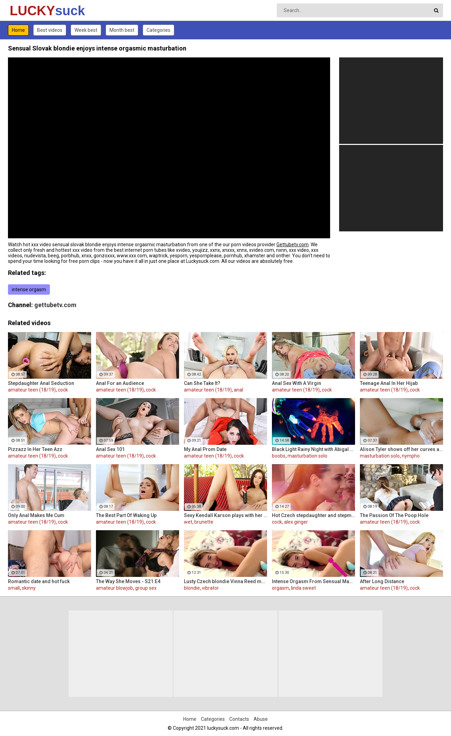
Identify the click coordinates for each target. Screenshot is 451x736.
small (14, 588)
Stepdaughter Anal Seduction (41, 383)
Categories (158, 30)
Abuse (261, 719)
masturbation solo (307, 456)
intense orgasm (29, 289)
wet (188, 522)
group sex (146, 588)
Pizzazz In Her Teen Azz (35, 449)
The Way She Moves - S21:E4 (128, 581)
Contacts (239, 719)
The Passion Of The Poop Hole (394, 515)
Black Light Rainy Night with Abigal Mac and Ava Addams (313, 449)
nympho (411, 456)
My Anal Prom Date (205, 449)
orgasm (280, 588)
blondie (192, 588)
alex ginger (296, 522)
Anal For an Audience (120, 383)
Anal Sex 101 (110, 449)
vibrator (210, 588)
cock (63, 390)
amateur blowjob (114, 588)
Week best (85, 30)
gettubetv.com (55, 305)
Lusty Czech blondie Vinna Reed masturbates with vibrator (225, 581)
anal (238, 390)
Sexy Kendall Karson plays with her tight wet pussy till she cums (225, 515)
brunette (203, 522)
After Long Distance (382, 581)
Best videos (49, 30)
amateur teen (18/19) (32, 390)
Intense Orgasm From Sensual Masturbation (313, 581)
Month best (121, 30)
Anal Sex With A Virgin (296, 383)
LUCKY (28, 10)
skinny (29, 588)
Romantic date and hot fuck (39, 581)
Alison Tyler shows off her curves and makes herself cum (401, 449)
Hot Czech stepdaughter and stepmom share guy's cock (313, 515)
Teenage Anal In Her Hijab (389, 383)
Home (18, 30)
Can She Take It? (202, 383)
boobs (278, 456)
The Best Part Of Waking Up (126, 515)
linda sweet (303, 588)
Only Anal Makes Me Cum (36, 515)
